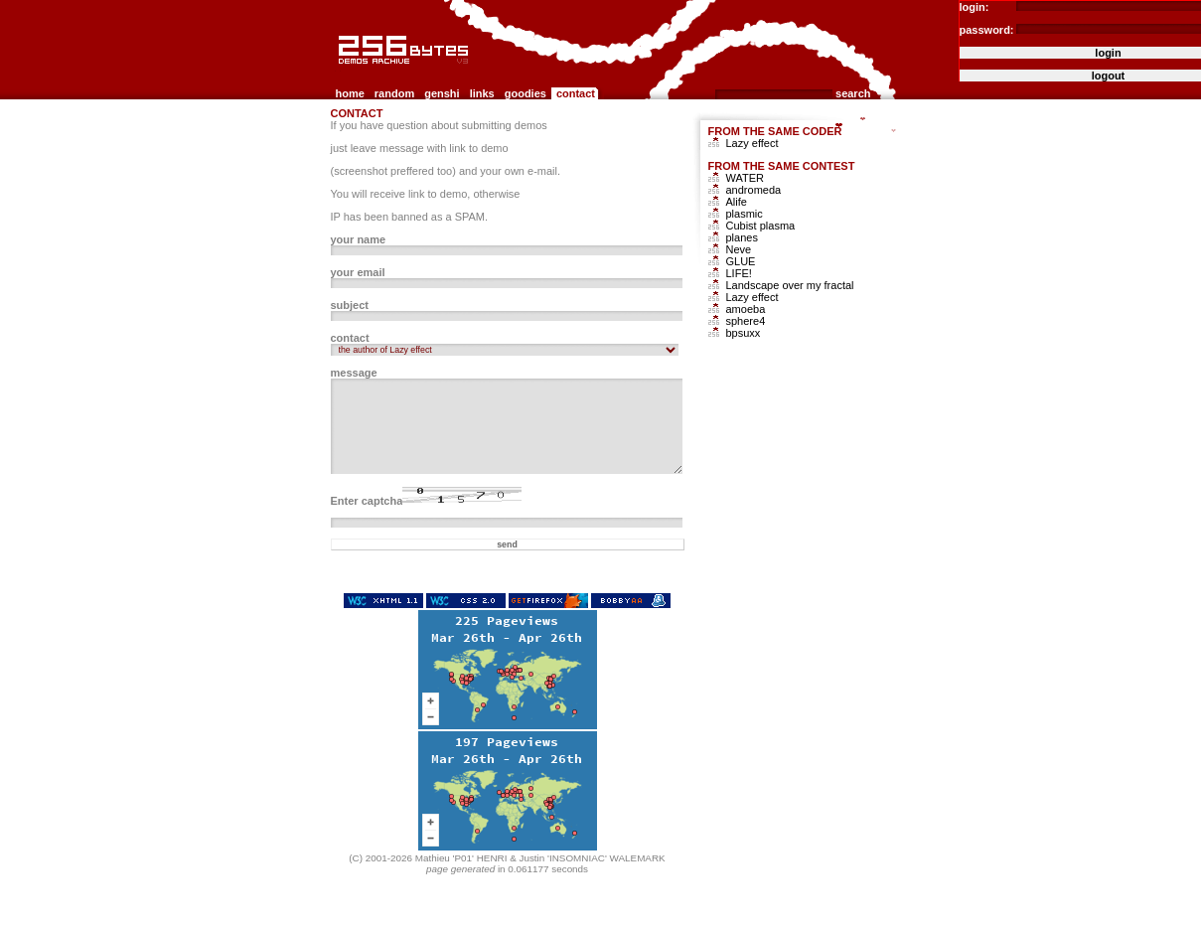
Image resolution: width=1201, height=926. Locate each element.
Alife (736, 202)
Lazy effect (752, 143)
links (482, 93)
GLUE (741, 261)
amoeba (746, 309)
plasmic (744, 214)
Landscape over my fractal (790, 285)
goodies (525, 93)
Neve (739, 249)
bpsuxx (743, 333)
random (394, 93)
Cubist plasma (761, 226)
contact (575, 93)
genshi (441, 93)
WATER (745, 178)
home (350, 93)
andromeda (754, 190)
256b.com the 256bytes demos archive (340, 72)
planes (742, 237)
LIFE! (739, 273)
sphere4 (746, 321)
